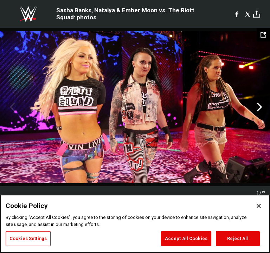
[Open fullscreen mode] (263, 34)
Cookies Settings (28, 238)
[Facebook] (236, 14)
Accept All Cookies (186, 238)
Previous (11, 107)
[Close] (258, 206)
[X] (247, 14)
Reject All (237, 238)
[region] (135, 224)
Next (258, 107)
